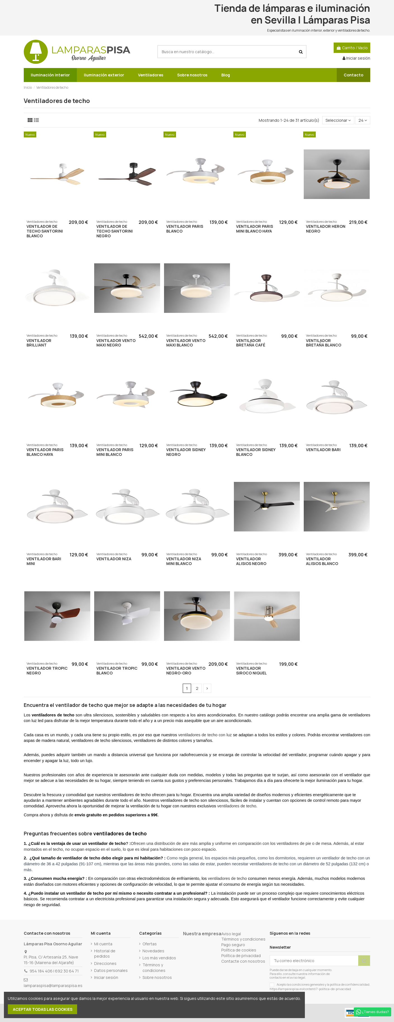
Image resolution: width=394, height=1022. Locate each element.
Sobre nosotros (157, 977)
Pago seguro (233, 944)
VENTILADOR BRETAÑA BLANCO (323, 343)
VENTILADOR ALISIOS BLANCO (322, 561)
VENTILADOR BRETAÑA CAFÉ (250, 343)
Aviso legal (231, 933)
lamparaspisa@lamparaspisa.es (53, 985)
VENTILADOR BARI (323, 449)
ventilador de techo (79, 705)
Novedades (153, 950)
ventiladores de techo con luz (205, 735)
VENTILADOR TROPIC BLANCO (116, 670)
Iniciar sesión (106, 977)
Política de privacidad (241, 955)
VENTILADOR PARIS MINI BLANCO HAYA (254, 229)
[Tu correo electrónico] (314, 960)
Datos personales (111, 970)
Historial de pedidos (104, 953)
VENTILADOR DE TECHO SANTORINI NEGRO (114, 231)
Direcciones (105, 963)
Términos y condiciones (154, 967)
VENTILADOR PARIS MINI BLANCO (114, 452)
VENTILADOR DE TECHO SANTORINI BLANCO (45, 231)
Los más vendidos (159, 957)
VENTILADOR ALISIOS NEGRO (251, 561)
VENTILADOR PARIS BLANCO (184, 229)
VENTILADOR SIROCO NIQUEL (251, 670)
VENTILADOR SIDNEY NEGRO (185, 452)
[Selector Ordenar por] (338, 120)
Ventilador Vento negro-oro (185, 670)
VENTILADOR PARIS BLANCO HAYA (45, 452)
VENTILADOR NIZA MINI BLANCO (183, 561)
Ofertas (150, 943)
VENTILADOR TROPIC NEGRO (47, 670)
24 (363, 120)
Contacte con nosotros (243, 961)
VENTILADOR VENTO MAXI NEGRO (116, 343)
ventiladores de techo (236, 806)
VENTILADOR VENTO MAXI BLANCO (185, 343)
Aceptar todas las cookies (42, 1009)
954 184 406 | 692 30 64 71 (54, 971)
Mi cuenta (103, 943)
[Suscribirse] (364, 960)
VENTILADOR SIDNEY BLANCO (255, 452)
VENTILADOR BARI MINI (44, 561)
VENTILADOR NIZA (113, 558)
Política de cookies (238, 950)
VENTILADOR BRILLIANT (39, 343)
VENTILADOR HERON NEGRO (325, 229)
